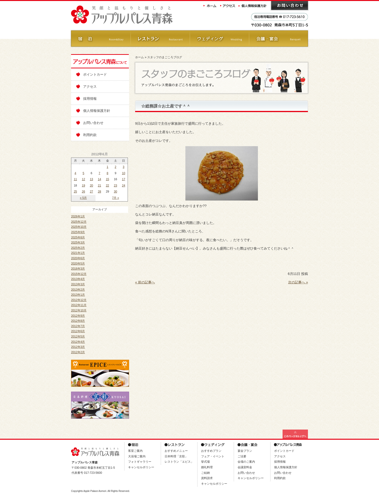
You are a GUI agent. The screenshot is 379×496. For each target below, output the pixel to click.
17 (123, 179)
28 (99, 191)
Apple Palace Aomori (94, 491)
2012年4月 (78, 342)
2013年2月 (78, 289)
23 (115, 185)
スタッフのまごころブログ (164, 57)
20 (91, 185)
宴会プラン (245, 451)
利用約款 (90, 135)
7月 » (115, 198)
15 (107, 179)
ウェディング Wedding (219, 38)
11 (75, 179)
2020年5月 (78, 263)
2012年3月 (78, 347)
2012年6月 (78, 331)
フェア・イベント (212, 456)
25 (75, 191)
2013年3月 (78, 284)
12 (83, 179)
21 (99, 185)
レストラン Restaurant (160, 38)
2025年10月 (79, 227)
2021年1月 (78, 253)
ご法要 (242, 456)
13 (91, 179)
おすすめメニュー (176, 451)
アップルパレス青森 (135, 15)
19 (83, 185)
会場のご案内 (246, 461)
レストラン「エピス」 (179, 461)
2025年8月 (78, 237)
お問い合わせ (289, 5)
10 (123, 173)
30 (115, 191)
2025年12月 (79, 221)
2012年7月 (78, 326)
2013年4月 (78, 279)
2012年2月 (78, 352)
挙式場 (205, 461)
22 (107, 185)
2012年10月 (79, 310)
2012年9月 (78, 315)
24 (123, 185)
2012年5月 (78, 336)
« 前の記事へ (145, 282)
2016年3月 (78, 268)
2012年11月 (79, 305)
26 (83, 191)
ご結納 (205, 472)
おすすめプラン (211, 451)
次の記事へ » (298, 282)
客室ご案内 (135, 451)
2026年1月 (78, 216)
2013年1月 (78, 294)
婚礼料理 (207, 467)
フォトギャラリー (139, 461)
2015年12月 (79, 274)
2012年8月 (78, 321)
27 (91, 191)
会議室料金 (245, 467)
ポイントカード (95, 74)
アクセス (228, 5)
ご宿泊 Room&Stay (100, 38)
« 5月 (83, 198)
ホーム (210, 5)
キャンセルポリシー (141, 467)
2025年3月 (78, 242)
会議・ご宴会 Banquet (278, 38)
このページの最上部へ (295, 434)
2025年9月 (78, 232)
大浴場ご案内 (137, 456)
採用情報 (90, 99)
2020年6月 (78, 258)
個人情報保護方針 (253, 5)
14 (99, 179)
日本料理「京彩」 (176, 456)
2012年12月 (79, 300)
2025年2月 (78, 248)
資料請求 (207, 478)
